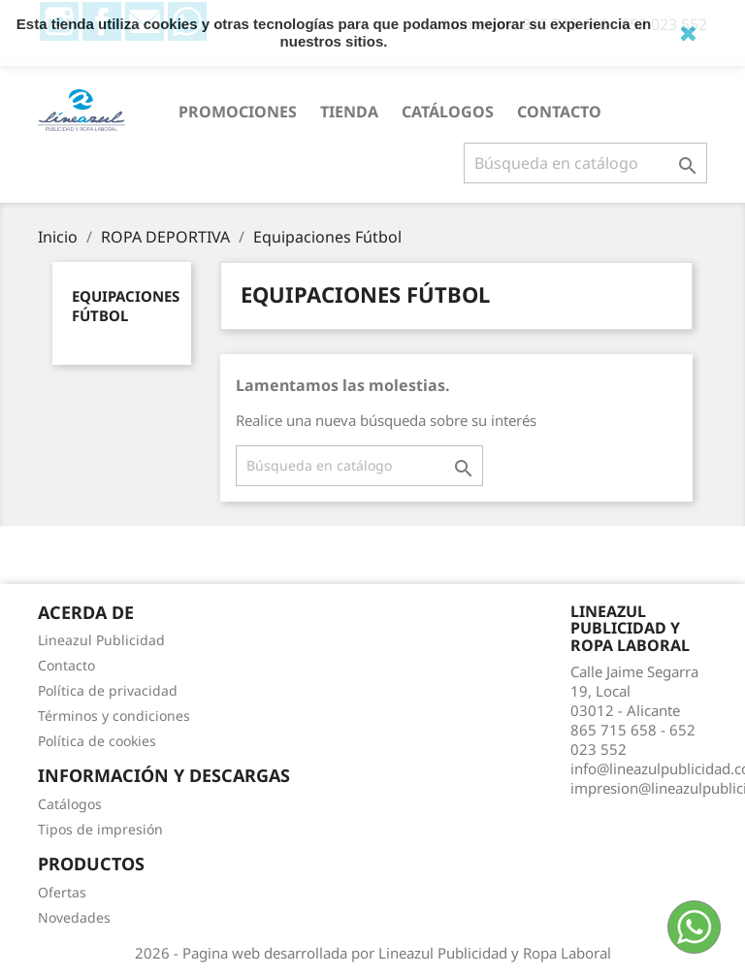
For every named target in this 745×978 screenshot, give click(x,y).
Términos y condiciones (114, 715)
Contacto (559, 111)
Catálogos (448, 111)
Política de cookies (97, 741)
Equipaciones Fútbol (125, 305)
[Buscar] (585, 163)
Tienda (349, 111)
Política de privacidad (108, 690)
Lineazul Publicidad (101, 640)
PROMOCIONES (237, 111)
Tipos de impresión (100, 829)
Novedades (74, 917)
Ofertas (62, 892)
